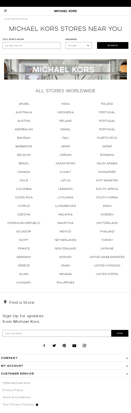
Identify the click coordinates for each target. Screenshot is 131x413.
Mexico (65, 231)
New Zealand (65, 248)
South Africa (107, 188)
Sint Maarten (107, 180)
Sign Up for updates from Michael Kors (23, 318)
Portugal (107, 112)
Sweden (107, 214)
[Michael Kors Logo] (65, 11)
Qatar (107, 146)
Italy (65, 137)
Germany (24, 256)
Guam (23, 273)
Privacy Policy (13, 390)
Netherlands (66, 239)
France (24, 248)
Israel (65, 129)
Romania (107, 154)
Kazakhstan (65, 163)
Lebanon (65, 188)
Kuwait (65, 171)
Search (112, 45)
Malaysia (65, 214)
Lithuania (65, 197)
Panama (65, 273)
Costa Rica (24, 197)
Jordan (65, 154)
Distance (71, 39)
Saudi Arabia (107, 163)
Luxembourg (65, 205)
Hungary (24, 282)
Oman (65, 265)
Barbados (24, 146)
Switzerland (107, 222)
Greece (24, 265)
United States (107, 273)
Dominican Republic (24, 222)
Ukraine (107, 248)
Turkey (107, 239)
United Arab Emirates (107, 256)
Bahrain (24, 137)
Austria (24, 120)
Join (120, 333)
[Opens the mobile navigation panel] (5, 11)
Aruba (24, 103)
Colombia (24, 188)
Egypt (24, 239)
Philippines (66, 282)
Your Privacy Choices (20, 404)
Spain (107, 205)
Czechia (24, 214)
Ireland (65, 120)
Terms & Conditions (17, 397)
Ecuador (24, 231)
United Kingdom (107, 265)
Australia (24, 112)
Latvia (66, 180)
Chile (24, 180)
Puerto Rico (107, 137)
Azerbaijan (24, 129)
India (66, 103)
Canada (24, 171)
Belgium (24, 154)
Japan (65, 146)
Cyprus (24, 205)
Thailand (107, 231)
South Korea (107, 197)
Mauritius (65, 222)
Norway (65, 256)
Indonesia (65, 112)
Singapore (107, 171)
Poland (107, 103)
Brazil (24, 163)
